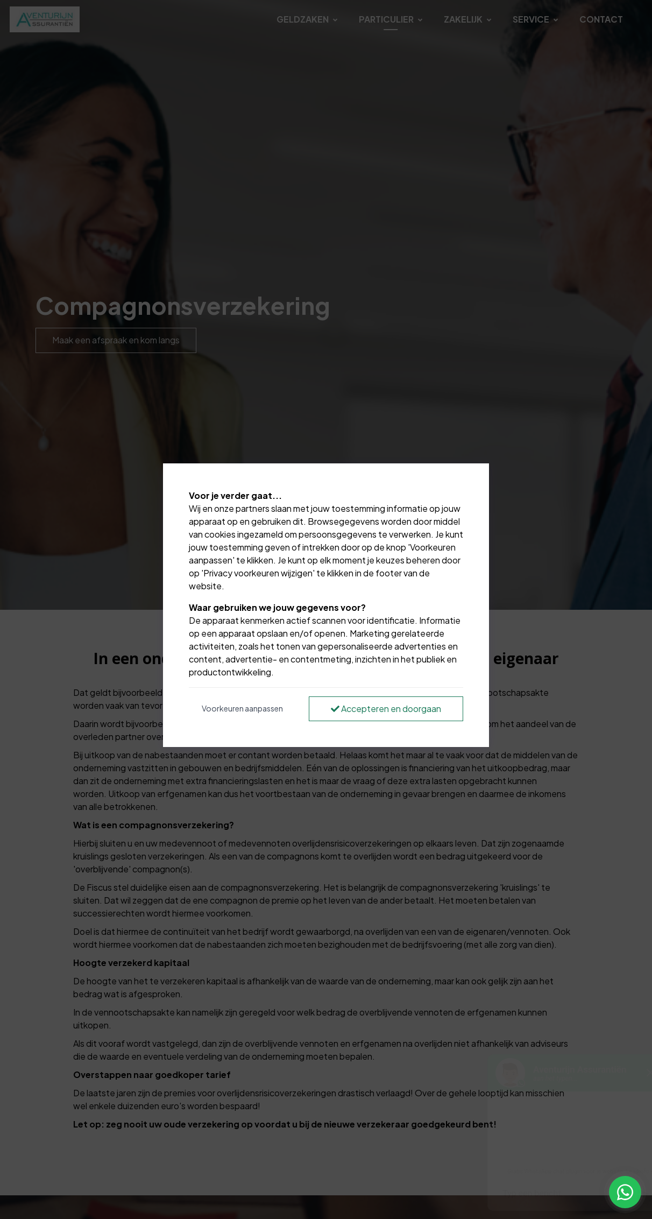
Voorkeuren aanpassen (242, 708)
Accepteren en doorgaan (386, 708)
